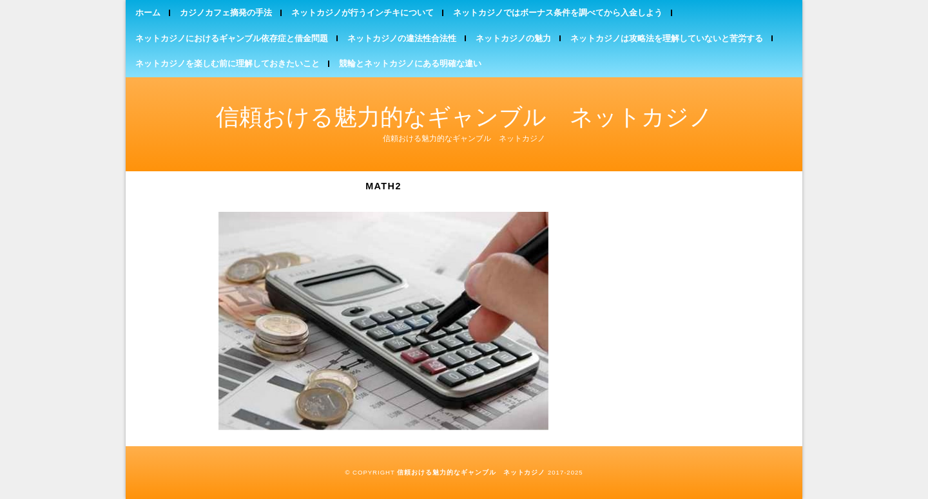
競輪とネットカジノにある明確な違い (410, 63)
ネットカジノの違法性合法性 (401, 38)
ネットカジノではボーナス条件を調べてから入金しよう (557, 12)
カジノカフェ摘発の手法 (226, 12)
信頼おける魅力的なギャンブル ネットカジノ (464, 117)
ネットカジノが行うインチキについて (362, 12)
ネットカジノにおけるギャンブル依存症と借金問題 (231, 38)
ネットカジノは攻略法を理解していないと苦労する (666, 38)
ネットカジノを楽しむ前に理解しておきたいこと (227, 63)
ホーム (147, 12)
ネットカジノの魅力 (513, 38)
